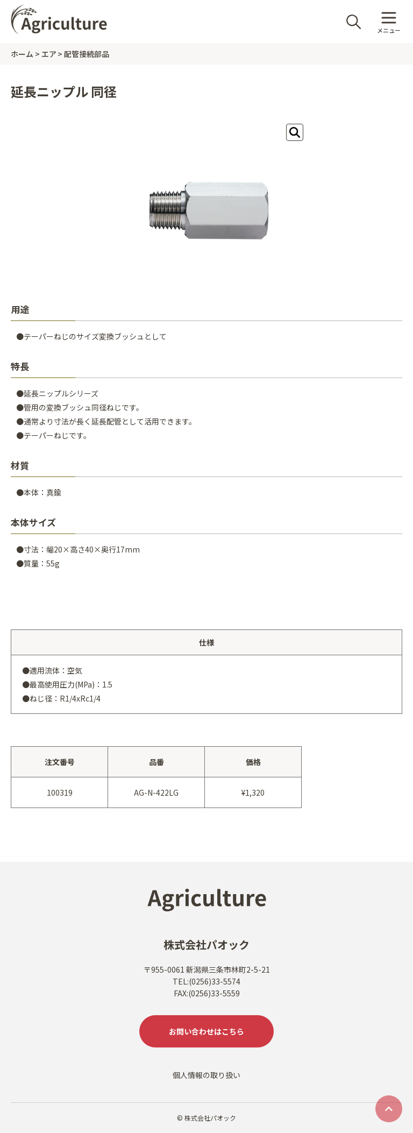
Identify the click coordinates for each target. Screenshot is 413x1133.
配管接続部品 (86, 53)
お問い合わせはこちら (206, 1031)
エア (48, 53)
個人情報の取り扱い (206, 1075)
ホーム (22, 53)
